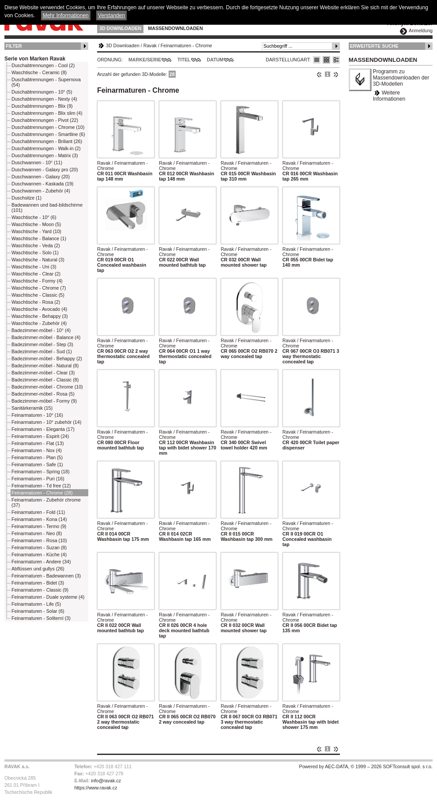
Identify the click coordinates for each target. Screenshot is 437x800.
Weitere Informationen (389, 96)
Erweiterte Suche (374, 46)
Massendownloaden (175, 28)
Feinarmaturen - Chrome (186, 45)
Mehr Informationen (66, 15)
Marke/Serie (144, 59)
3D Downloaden (120, 28)
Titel (184, 59)
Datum (215, 59)
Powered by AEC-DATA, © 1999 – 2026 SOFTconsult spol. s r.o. (366, 766)
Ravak (150, 45)
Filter (14, 46)
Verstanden (111, 15)
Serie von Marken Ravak (34, 59)
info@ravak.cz (106, 780)
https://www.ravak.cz (95, 787)
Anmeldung (421, 30)
